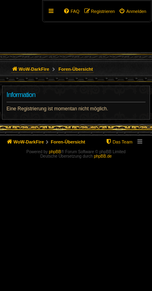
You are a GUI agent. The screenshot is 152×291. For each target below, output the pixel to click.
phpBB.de (103, 156)
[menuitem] (132, 11)
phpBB (55, 152)
